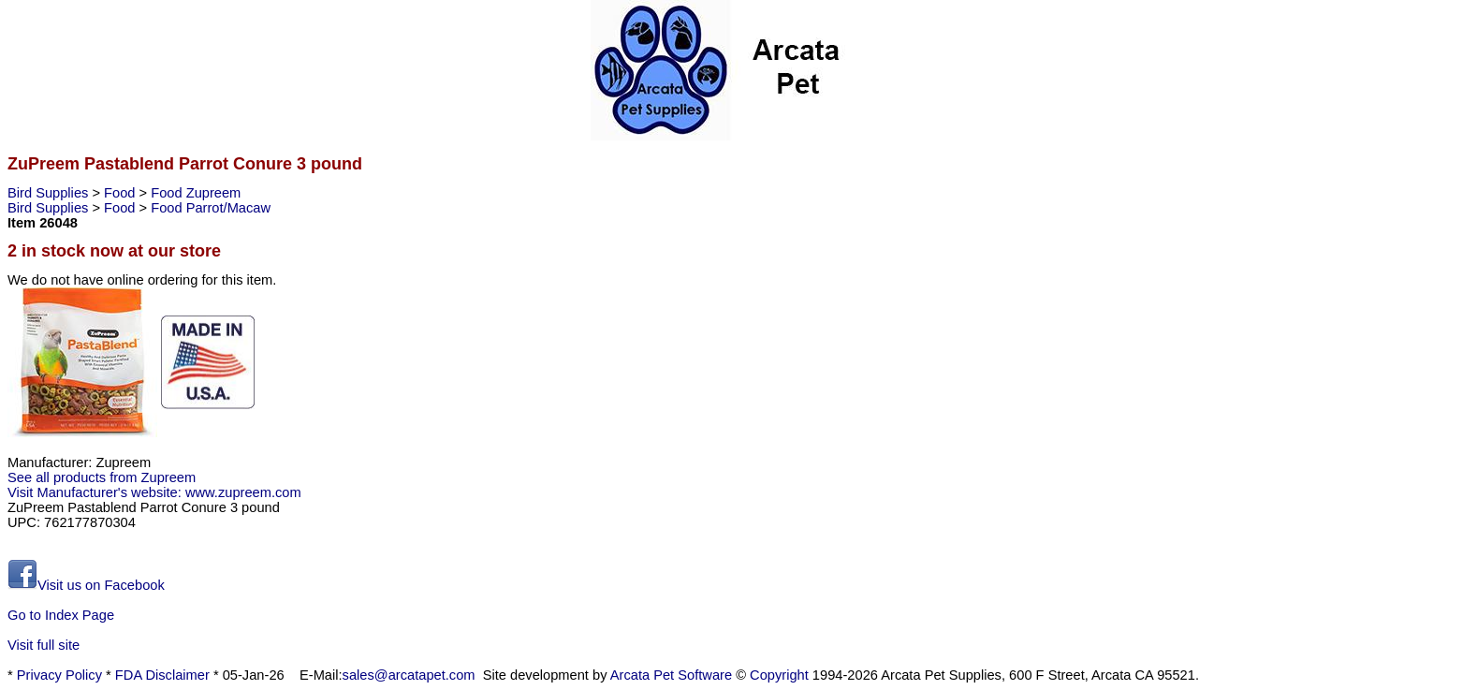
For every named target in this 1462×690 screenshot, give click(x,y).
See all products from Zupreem (101, 477)
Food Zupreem (196, 192)
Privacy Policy (59, 675)
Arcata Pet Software (671, 675)
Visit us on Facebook (86, 585)
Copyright (779, 675)
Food (121, 192)
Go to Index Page (60, 615)
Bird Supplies (49, 192)
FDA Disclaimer (162, 675)
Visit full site (43, 645)
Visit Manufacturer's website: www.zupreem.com (154, 492)
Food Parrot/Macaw (210, 207)
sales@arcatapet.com (409, 675)
